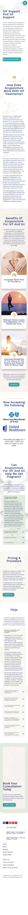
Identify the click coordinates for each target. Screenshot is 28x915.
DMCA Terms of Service (10, 903)
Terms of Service (8, 898)
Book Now (14, 384)
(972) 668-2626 (11, 863)
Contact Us (8, 615)
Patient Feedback (8, 900)
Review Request (8, 887)
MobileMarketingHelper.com (16, 912)
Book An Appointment (12, 59)
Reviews (5, 885)
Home (5, 879)
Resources (6, 895)
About (5, 882)
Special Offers (7, 890)
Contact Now (9, 828)
